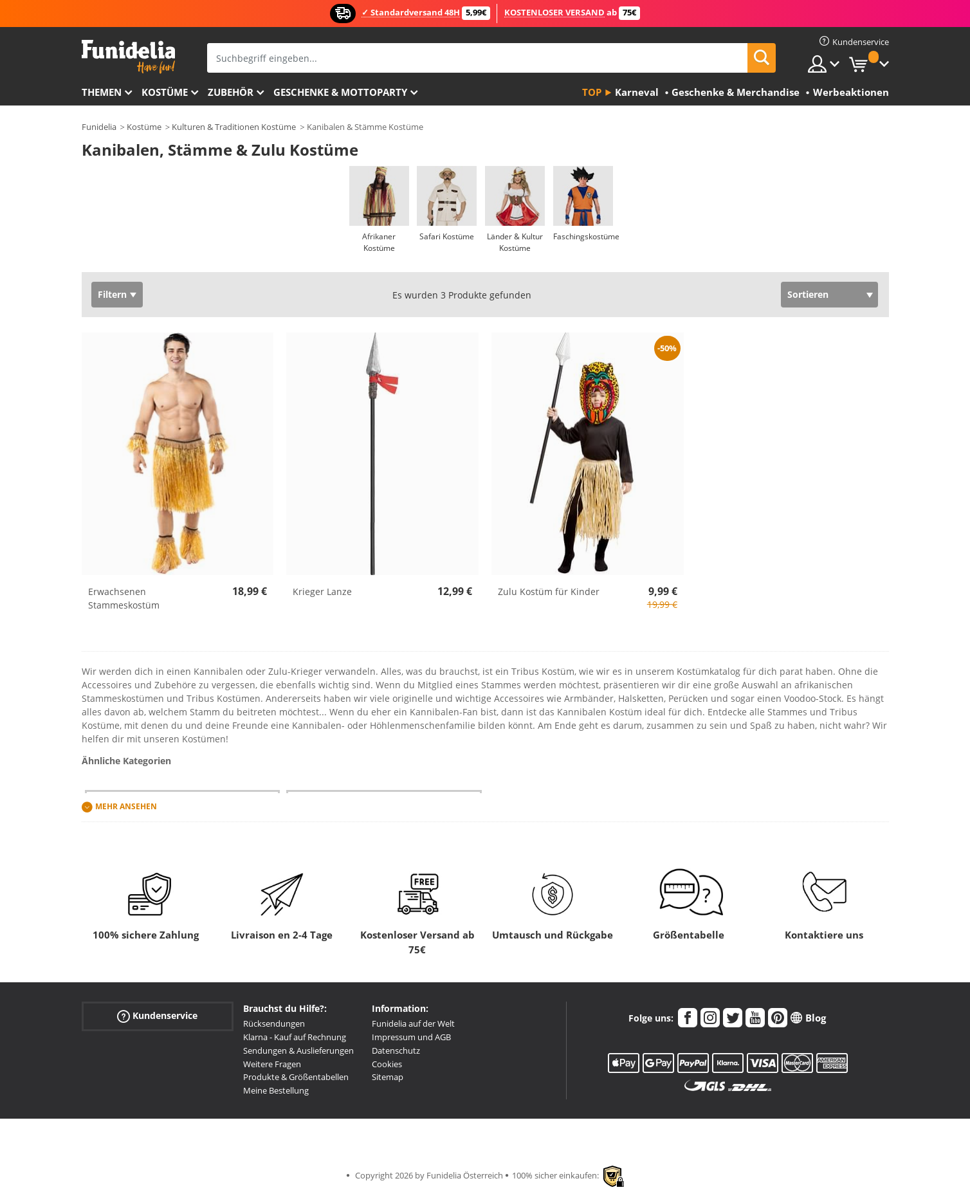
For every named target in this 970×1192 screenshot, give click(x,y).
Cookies (387, 1064)
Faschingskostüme (586, 236)
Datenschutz (396, 1050)
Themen (102, 92)
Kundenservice (157, 1016)
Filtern (112, 294)
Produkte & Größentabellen (296, 1077)
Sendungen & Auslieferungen (298, 1050)
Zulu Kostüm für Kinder (548, 591)
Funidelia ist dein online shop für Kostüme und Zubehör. (128, 57)
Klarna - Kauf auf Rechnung (294, 1037)
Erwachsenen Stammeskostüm (124, 598)
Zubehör (230, 92)
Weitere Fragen (272, 1064)
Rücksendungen (274, 1023)
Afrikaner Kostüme (379, 242)
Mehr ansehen (126, 807)
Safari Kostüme (446, 236)
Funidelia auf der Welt (413, 1023)
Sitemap (387, 1077)
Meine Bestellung (276, 1090)
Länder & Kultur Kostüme (515, 242)
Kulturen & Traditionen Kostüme (234, 127)
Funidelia (99, 127)
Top (591, 92)
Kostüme (165, 92)
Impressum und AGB (411, 1037)
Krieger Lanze (322, 591)
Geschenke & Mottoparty (340, 92)
